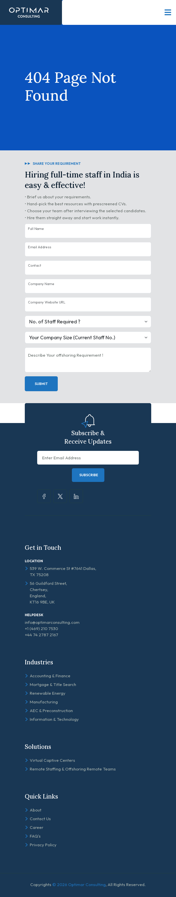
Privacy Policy (43, 844)
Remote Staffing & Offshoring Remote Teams (73, 768)
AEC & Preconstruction (51, 710)
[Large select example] (88, 322)
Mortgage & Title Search (53, 684)
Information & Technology (54, 719)
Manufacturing (44, 701)
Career (36, 827)
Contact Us (40, 818)
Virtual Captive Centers (52, 760)
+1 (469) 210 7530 (41, 628)
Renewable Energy (47, 693)
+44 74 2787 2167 (41, 634)
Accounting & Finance (50, 675)
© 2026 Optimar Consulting (79, 884)
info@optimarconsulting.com (52, 622)
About (35, 809)
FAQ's (35, 836)
